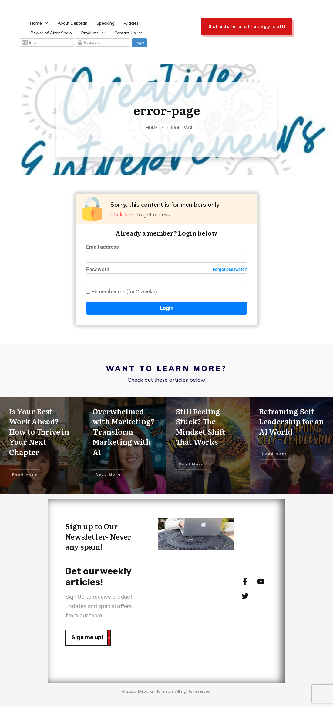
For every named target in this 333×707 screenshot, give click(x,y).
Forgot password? (230, 269)
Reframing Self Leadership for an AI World (291, 421)
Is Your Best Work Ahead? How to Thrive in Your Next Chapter (39, 431)
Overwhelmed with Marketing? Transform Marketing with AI (123, 431)
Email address (102, 247)
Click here (123, 214)
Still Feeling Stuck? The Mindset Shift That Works (200, 426)
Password (166, 269)
